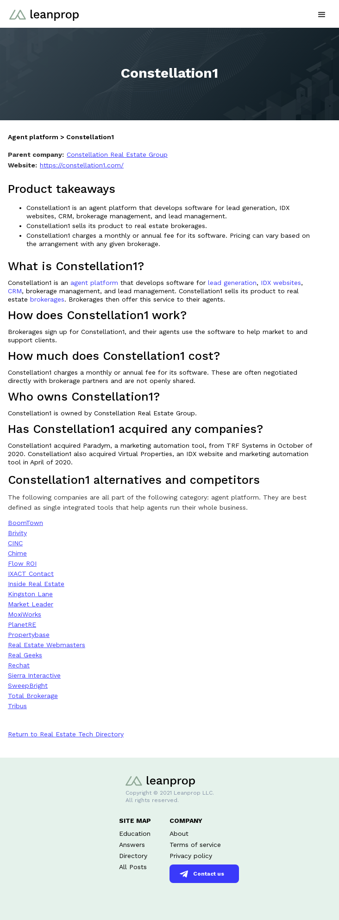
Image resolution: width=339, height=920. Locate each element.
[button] (321, 13)
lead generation (232, 282)
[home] (42, 10)
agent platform (95, 282)
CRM (15, 291)
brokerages (47, 299)
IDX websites (281, 282)
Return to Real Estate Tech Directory (66, 734)
